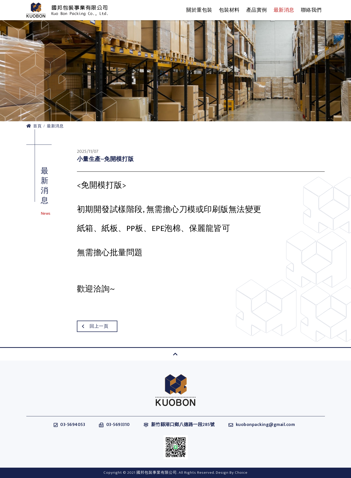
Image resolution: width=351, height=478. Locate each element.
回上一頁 (88, 326)
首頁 (34, 126)
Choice (241, 472)
